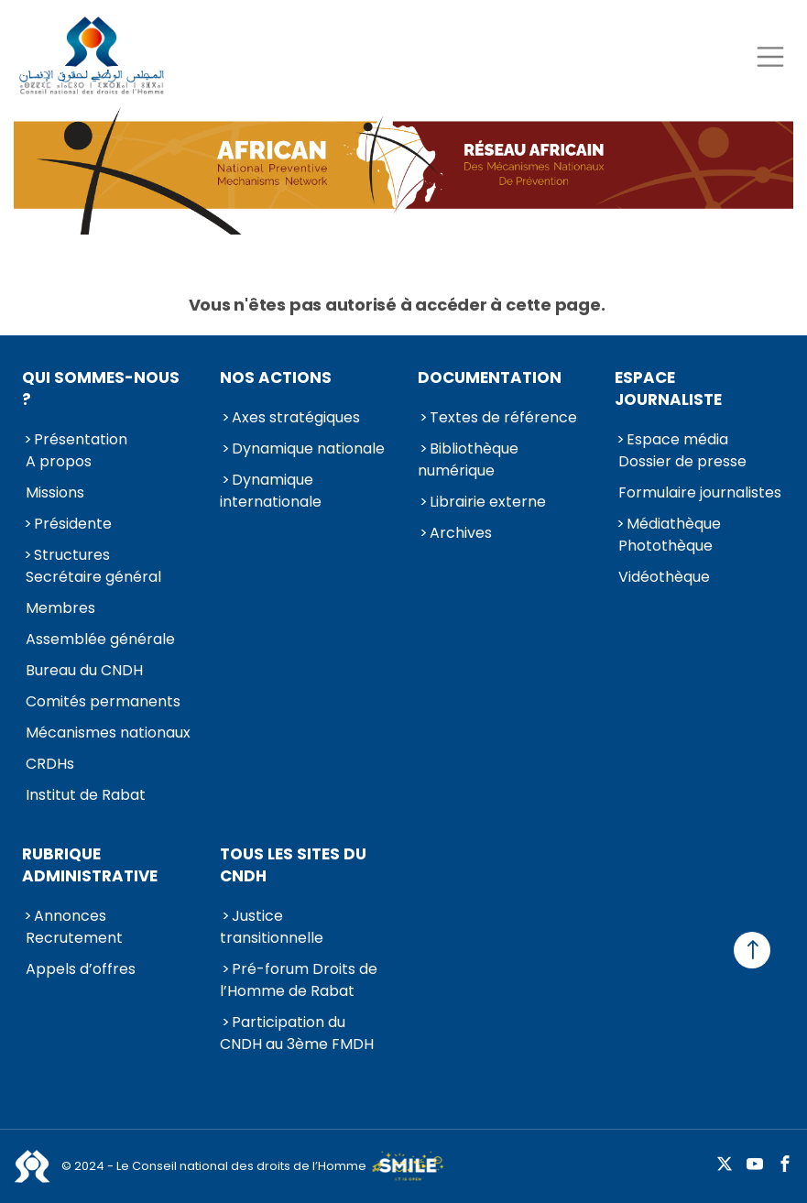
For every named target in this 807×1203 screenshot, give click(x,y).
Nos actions (276, 377)
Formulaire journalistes (699, 492)
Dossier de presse (682, 461)
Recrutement (74, 937)
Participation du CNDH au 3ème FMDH (297, 1033)
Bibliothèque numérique (468, 459)
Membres (60, 607)
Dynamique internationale (271, 490)
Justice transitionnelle (271, 926)
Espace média (677, 439)
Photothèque (665, 545)
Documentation (490, 377)
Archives (461, 532)
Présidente (73, 523)
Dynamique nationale (308, 448)
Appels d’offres (81, 968)
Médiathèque (674, 523)
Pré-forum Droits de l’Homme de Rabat (298, 979)
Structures (72, 554)
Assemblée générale (100, 639)
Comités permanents (103, 701)
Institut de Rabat (86, 794)
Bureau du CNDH (84, 670)
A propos (59, 461)
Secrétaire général (93, 576)
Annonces (70, 915)
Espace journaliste (668, 388)
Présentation (80, 439)
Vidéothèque (664, 576)
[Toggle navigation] (770, 56)
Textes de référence (503, 417)
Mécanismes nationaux (108, 732)
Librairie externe (488, 501)
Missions (55, 492)
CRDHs (50, 763)
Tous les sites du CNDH (293, 865)
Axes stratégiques (296, 417)
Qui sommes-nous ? (101, 388)
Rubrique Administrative (90, 865)
